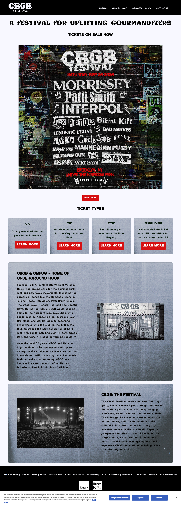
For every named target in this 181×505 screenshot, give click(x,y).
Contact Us (140, 475)
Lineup (102, 8)
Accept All (159, 499)
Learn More (27, 244)
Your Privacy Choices (18, 475)
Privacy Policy (39, 475)
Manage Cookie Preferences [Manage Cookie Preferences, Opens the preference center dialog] (119, 499)
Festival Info (141, 8)
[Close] (177, 499)
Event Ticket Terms (74, 475)
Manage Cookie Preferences (163, 475)
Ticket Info (119, 8)
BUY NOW (162, 8)
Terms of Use (55, 475)
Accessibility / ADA (96, 475)
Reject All (140, 499)
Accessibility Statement (120, 475)
